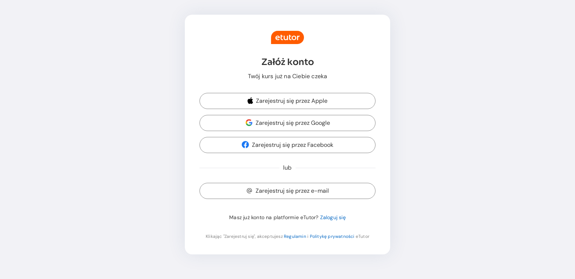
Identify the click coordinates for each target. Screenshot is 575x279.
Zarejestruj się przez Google (287, 123)
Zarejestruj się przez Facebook (287, 145)
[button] (287, 101)
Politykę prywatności (332, 236)
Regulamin (295, 236)
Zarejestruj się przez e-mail (287, 191)
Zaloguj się (333, 217)
